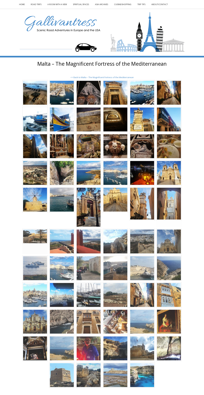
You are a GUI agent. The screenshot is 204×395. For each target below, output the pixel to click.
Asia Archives (101, 4)
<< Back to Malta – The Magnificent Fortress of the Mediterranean (102, 77)
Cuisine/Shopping (122, 4)
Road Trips (36, 4)
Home (22, 4)
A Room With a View (57, 4)
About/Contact (159, 4)
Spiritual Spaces (81, 4)
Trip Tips (141, 4)
